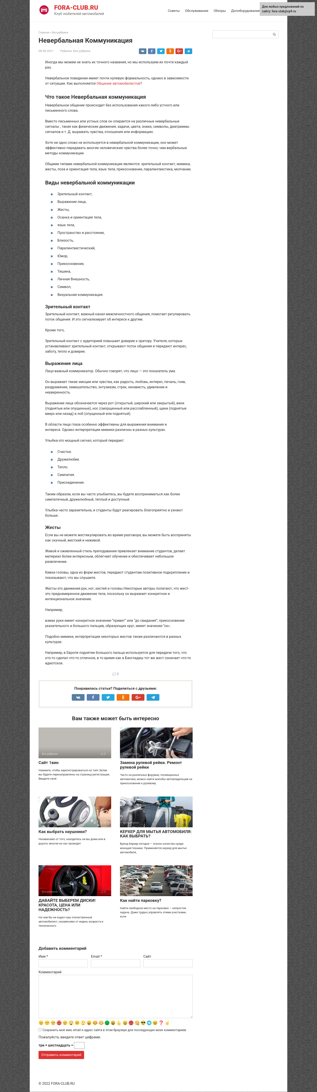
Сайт (147, 956)
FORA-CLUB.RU (76, 7)
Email (96, 956)
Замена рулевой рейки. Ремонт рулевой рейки (151, 765)
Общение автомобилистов (118, 83)
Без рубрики (81, 51)
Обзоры (220, 11)
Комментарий (50, 972)
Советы (174, 11)
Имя (43, 956)
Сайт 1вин (49, 762)
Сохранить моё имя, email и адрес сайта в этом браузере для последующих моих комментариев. (114, 1030)
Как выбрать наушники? (63, 831)
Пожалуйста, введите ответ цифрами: (70, 1037)
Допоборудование (245, 11)
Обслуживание (196, 11)
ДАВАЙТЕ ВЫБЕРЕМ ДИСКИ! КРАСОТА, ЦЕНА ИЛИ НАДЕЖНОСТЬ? (67, 905)
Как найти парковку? (140, 900)
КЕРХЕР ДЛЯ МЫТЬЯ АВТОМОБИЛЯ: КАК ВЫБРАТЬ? (156, 834)
